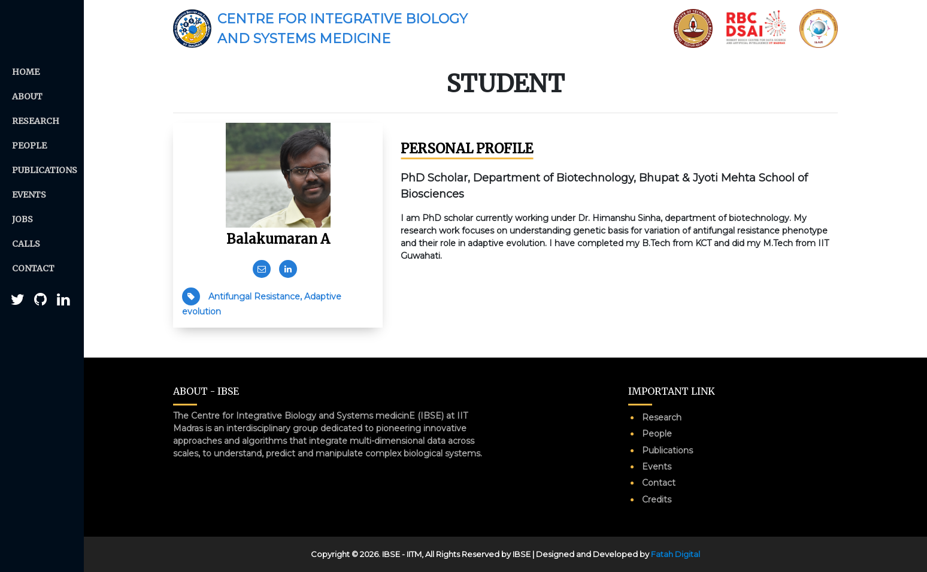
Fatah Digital (675, 554)
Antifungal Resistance (254, 296)
